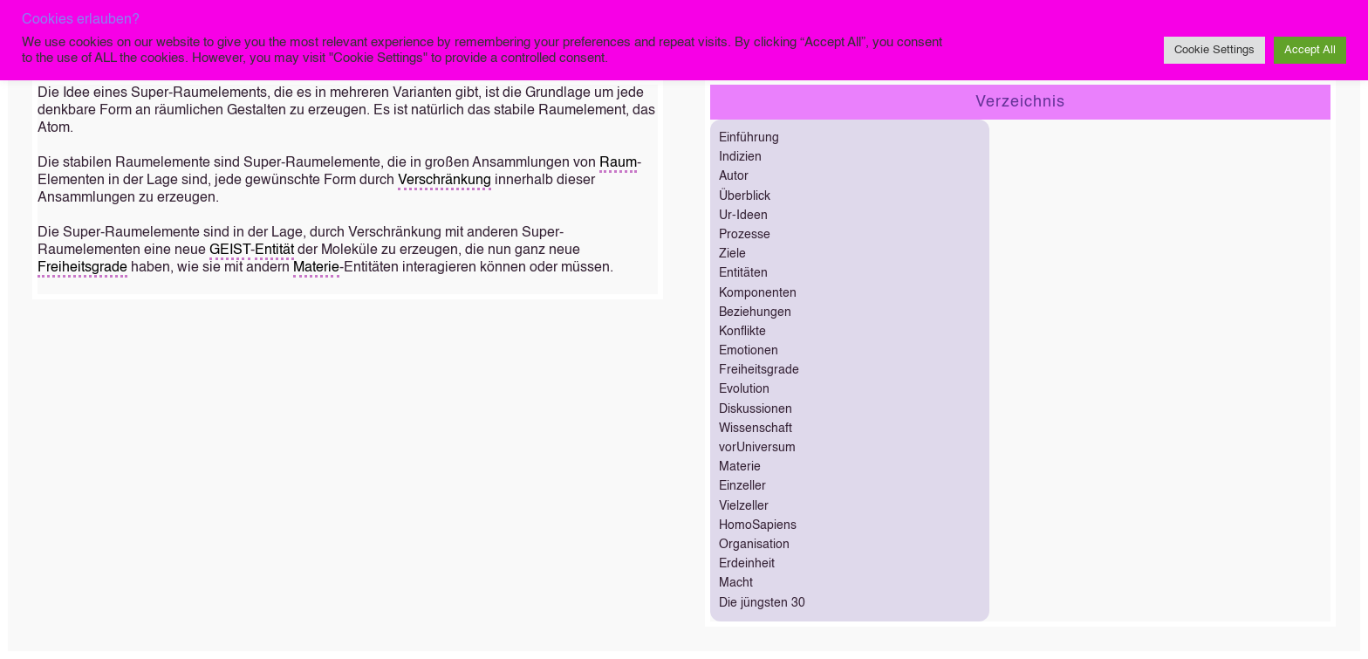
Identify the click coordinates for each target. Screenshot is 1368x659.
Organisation (754, 545)
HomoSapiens (758, 525)
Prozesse (744, 235)
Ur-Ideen (743, 215)
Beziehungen (755, 312)
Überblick (744, 196)
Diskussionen (755, 409)
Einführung (749, 138)
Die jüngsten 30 (762, 603)
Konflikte (742, 332)
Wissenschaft (755, 428)
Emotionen (748, 351)
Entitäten (743, 273)
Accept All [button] (1310, 50)
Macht (736, 583)
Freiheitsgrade (82, 268)
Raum (618, 163)
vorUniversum (757, 448)
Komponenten (758, 293)
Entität (274, 250)
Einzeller (742, 486)
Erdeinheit (747, 564)
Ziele (732, 254)
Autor (734, 176)
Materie (316, 268)
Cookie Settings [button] (1214, 50)
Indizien (740, 157)
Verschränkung (444, 181)
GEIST (229, 250)
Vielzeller (744, 506)
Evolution (744, 389)
